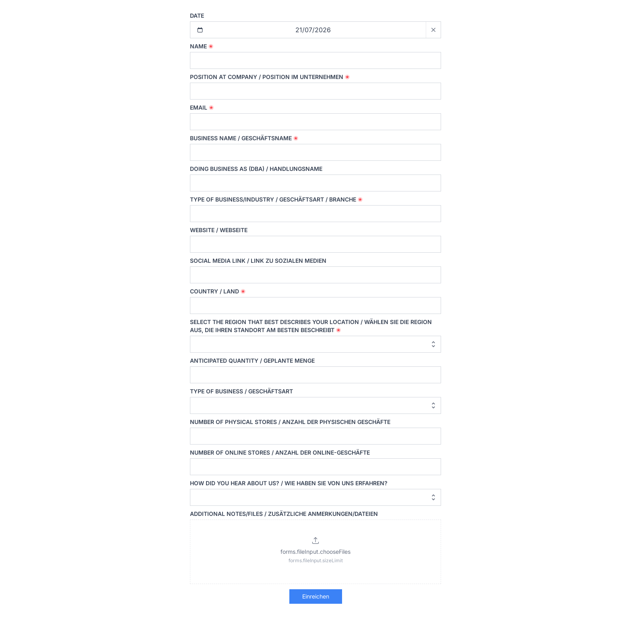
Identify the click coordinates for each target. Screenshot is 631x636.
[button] (315, 552)
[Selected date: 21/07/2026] (315, 29)
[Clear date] (433, 30)
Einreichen (315, 596)
